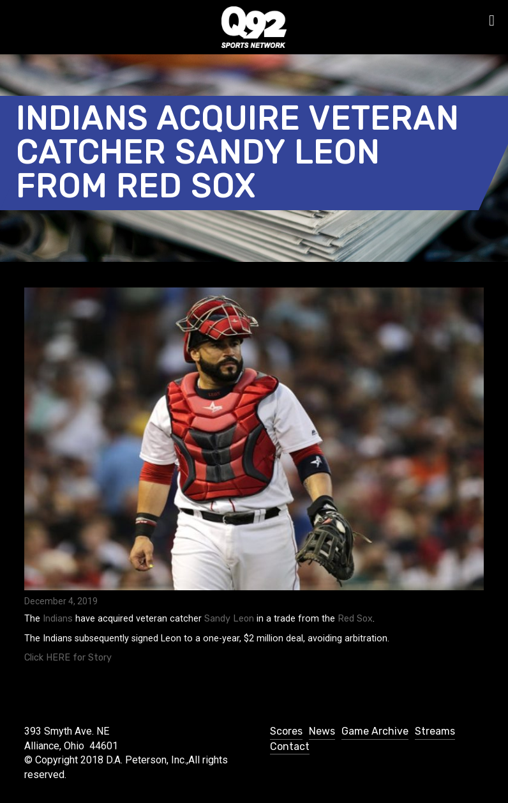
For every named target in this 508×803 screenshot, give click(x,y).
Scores (286, 731)
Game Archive (374, 731)
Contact (290, 746)
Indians (58, 618)
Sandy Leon (229, 618)
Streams (435, 731)
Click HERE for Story (68, 657)
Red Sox (355, 618)
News (322, 731)
